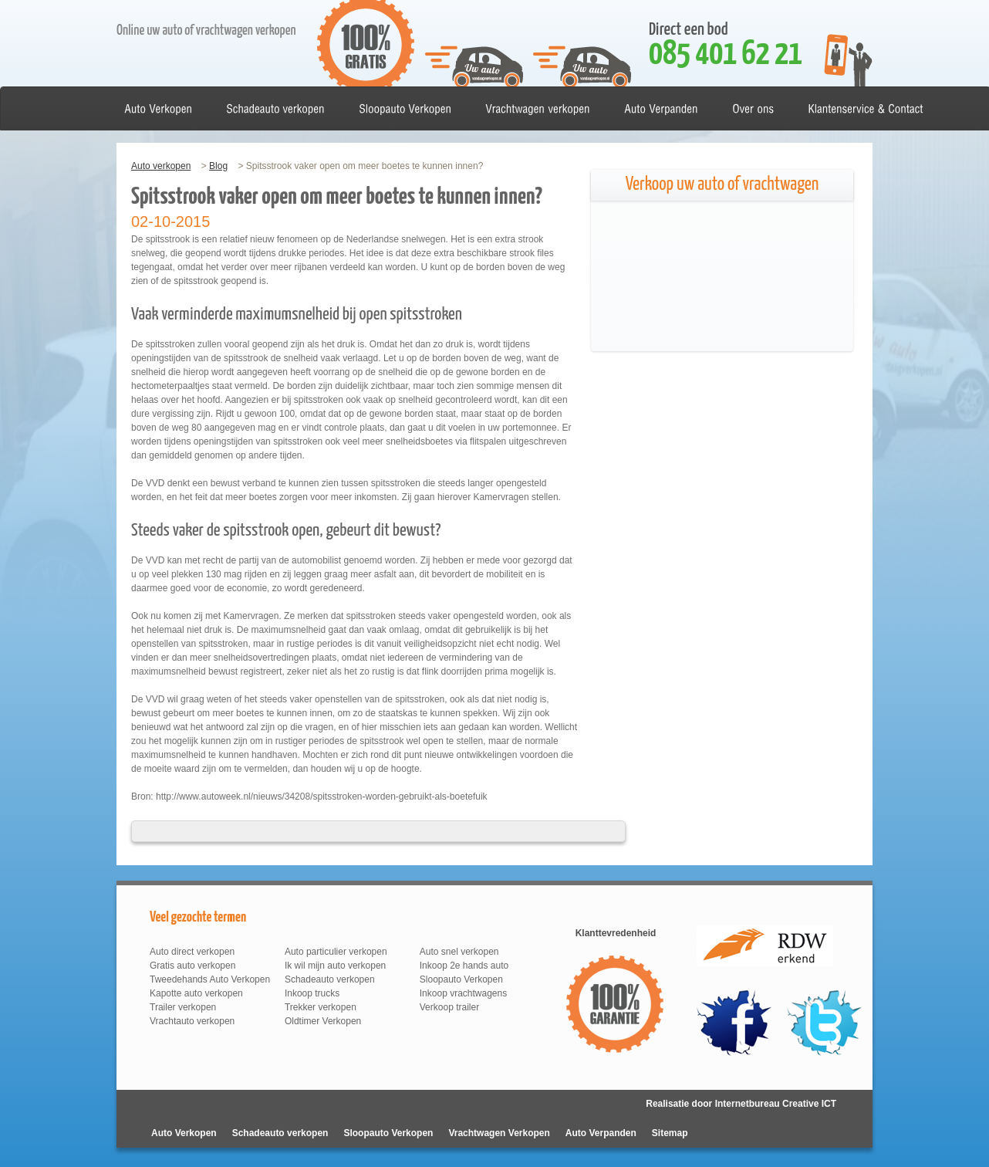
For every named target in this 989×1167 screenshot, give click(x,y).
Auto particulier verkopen (336, 951)
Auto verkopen (161, 166)
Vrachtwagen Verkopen (498, 1133)
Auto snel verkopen (459, 951)
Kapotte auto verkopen (196, 993)
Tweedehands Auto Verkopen (210, 979)
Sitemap (670, 1133)
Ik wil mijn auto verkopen (335, 965)
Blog (218, 166)
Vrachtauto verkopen (192, 1021)
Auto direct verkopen (192, 951)
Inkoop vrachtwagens (463, 993)
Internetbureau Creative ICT (775, 1103)
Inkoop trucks (312, 993)
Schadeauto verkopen (330, 979)
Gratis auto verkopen (192, 965)
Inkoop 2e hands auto (464, 965)
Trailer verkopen (183, 1007)
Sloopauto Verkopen (461, 979)
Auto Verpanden (600, 1133)
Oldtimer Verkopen (323, 1021)
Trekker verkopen (320, 1007)
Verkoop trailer (449, 1007)
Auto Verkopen (184, 1133)
